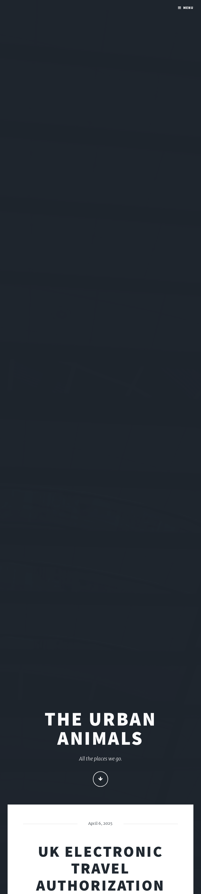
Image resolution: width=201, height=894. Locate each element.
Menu (188, 8)
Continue (100, 779)
